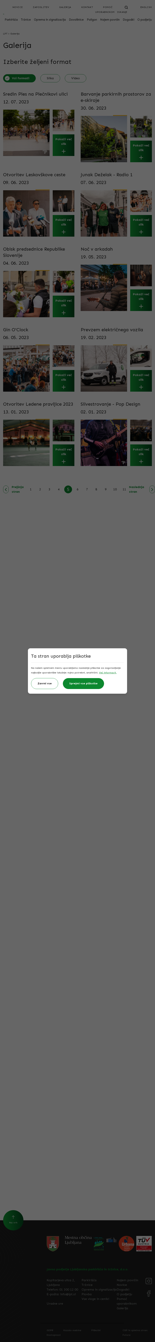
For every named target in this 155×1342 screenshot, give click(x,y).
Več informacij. (108, 672)
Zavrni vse (44, 683)
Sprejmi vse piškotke (83, 683)
